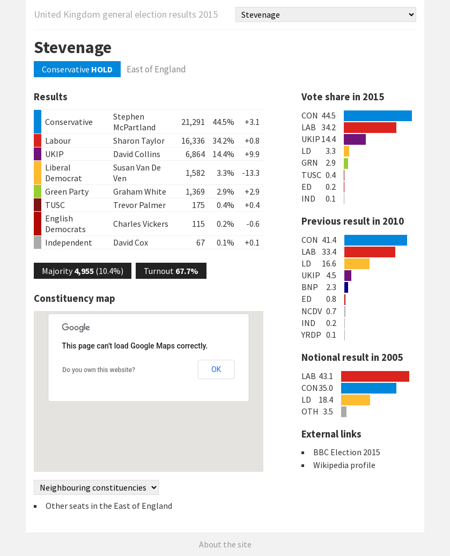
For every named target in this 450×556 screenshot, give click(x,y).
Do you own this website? (98, 370)
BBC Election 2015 (346, 452)
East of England (156, 69)
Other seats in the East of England (109, 505)
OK (216, 369)
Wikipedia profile (344, 464)
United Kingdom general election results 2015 (126, 14)
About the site (225, 544)
